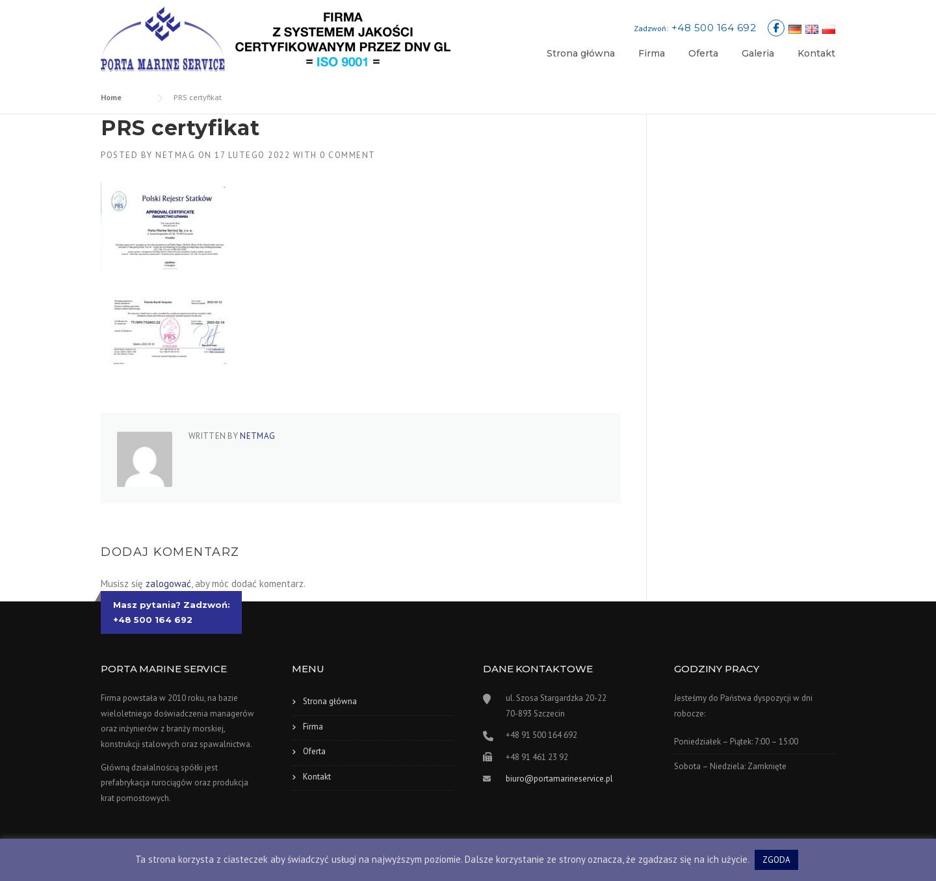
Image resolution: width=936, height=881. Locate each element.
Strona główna (581, 53)
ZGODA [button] (776, 859)
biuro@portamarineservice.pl (559, 778)
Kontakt (816, 53)
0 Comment (348, 155)
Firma (651, 53)
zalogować (168, 583)
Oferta (703, 53)
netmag (175, 155)
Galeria (758, 53)
